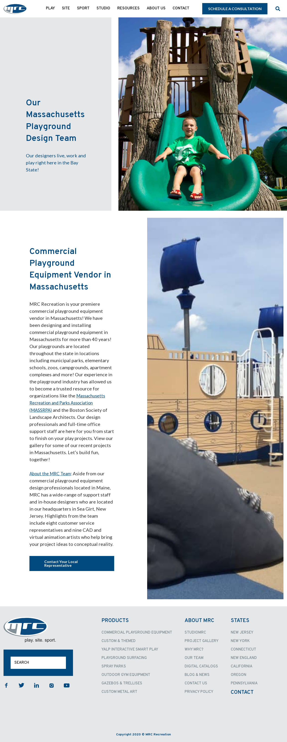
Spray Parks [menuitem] (113, 666)
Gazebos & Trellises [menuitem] (121, 683)
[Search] (38, 662)
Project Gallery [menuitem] (201, 641)
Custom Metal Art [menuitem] (119, 691)
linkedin (36, 685)
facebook (6, 685)
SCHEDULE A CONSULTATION (235, 8)
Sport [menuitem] (83, 8)
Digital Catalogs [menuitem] (201, 666)
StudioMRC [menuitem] (195, 632)
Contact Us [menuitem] (196, 683)
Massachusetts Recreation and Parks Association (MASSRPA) (68, 403)
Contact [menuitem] (181, 8)
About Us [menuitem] (156, 8)
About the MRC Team (52, 473)
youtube (66, 685)
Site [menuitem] (66, 8)
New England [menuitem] (244, 657)
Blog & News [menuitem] (197, 674)
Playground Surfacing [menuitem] (124, 657)
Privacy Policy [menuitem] (199, 691)
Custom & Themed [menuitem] (118, 641)
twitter (21, 685)
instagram (51, 685)
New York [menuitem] (240, 641)
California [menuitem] (241, 666)
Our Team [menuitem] (194, 657)
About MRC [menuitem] (199, 620)
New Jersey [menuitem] (242, 632)
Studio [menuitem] (103, 8)
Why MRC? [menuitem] (194, 649)
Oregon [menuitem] (238, 674)
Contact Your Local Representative (61, 563)
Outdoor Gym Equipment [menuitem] (125, 674)
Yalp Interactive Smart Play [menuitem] (129, 649)
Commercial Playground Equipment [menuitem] (136, 632)
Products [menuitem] (115, 620)
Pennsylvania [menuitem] (244, 683)
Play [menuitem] (50, 8)
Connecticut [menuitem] (243, 649)
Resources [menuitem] (128, 8)
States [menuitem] (240, 620)
